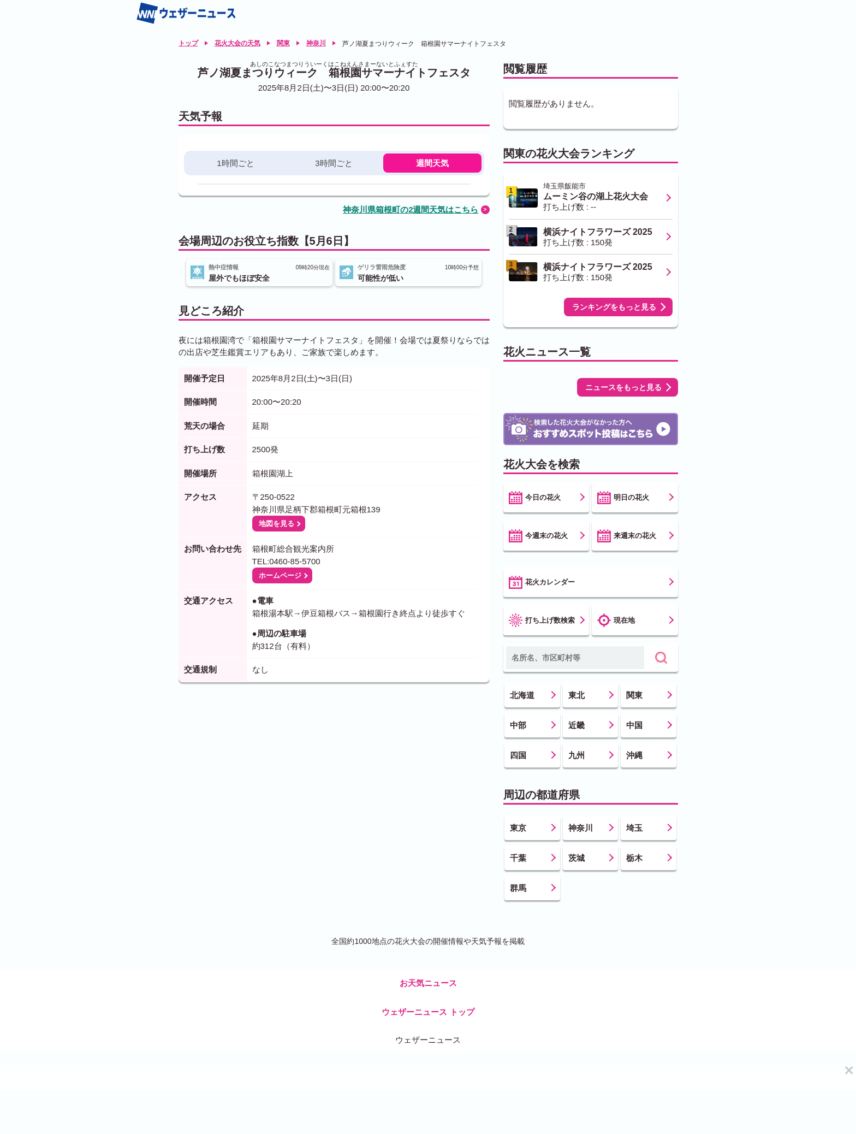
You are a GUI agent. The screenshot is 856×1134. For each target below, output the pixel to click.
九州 (576, 755)
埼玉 (634, 827)
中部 (518, 725)
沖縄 (634, 755)
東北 (576, 695)
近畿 (576, 725)
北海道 (522, 695)
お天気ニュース (428, 983)
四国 (518, 755)
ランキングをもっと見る (614, 307)
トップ (188, 43)
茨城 (576, 858)
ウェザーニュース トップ (428, 1012)
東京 (518, 827)
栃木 (634, 858)
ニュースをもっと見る (623, 387)
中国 (634, 725)
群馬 (518, 888)
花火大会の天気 (237, 43)
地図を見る (276, 523)
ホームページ (280, 575)
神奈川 (316, 43)
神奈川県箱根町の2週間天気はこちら (410, 209)
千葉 (518, 858)
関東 (283, 43)
